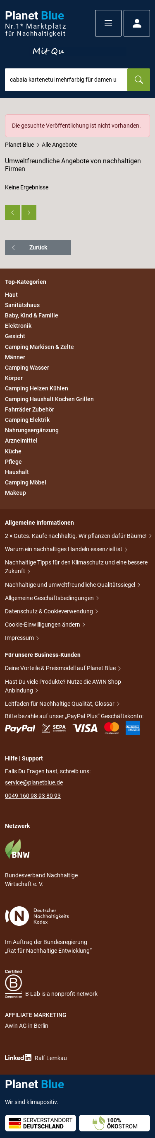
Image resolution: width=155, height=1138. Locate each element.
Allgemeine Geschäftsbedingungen (50, 598)
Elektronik (18, 325)
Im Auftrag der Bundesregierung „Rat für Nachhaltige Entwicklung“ (48, 930)
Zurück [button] (28, 247)
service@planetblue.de (34, 782)
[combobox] (66, 79)
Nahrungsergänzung (32, 430)
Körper (14, 378)
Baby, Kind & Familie (31, 315)
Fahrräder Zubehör (29, 409)
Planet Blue (19, 144)
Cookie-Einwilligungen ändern (43, 624)
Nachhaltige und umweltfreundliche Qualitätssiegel (70, 584)
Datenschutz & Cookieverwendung (49, 611)
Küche (13, 451)
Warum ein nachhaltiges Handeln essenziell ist (64, 549)
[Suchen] (138, 79)
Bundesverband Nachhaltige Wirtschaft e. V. (41, 862)
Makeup (15, 492)
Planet (35, 23)
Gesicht (15, 336)
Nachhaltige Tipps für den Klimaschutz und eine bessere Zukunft (76, 566)
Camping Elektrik (27, 419)
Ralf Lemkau (36, 1057)
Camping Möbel (25, 482)
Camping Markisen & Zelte (39, 347)
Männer (15, 357)
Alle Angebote (59, 144)
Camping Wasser (27, 367)
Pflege (13, 461)
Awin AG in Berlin (26, 1025)
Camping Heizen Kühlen (36, 388)
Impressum (20, 637)
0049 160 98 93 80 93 (33, 795)
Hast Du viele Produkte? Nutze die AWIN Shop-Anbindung (64, 686)
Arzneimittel (21, 441)
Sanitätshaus (22, 305)
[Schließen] (144, 120)
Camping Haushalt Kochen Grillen (49, 399)
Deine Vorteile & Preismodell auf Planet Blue (61, 668)
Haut (11, 294)
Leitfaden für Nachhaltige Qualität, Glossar (60, 703)
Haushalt (17, 472)
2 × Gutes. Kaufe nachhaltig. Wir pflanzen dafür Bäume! (76, 536)
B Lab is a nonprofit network (51, 984)
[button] (108, 23)
